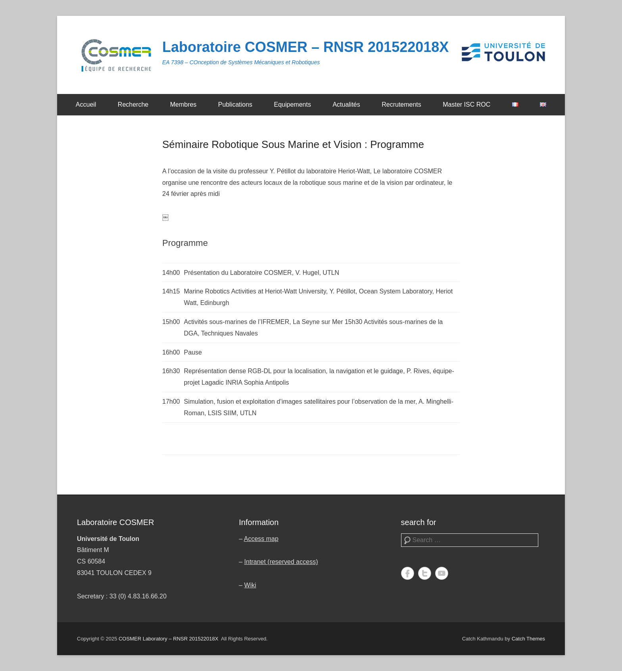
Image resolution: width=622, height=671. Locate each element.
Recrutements (401, 104)
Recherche (133, 104)
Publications (235, 104)
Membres (183, 104)
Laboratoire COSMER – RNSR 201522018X (305, 47)
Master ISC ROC (466, 104)
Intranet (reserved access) (281, 561)
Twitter (424, 573)
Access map (261, 538)
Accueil (86, 104)
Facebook (407, 573)
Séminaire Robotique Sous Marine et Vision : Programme (293, 144)
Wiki (250, 585)
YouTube (441, 573)
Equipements (292, 104)
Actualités (346, 104)
